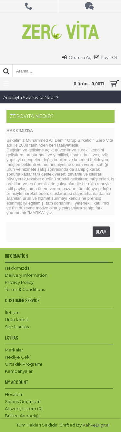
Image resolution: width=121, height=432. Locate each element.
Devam (101, 231)
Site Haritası (17, 326)
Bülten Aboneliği (22, 415)
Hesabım (14, 394)
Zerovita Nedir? (42, 97)
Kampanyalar (19, 371)
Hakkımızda (17, 268)
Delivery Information (26, 275)
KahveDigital (96, 424)
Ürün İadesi (16, 319)
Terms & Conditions (25, 289)
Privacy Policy (19, 282)
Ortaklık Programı (23, 364)
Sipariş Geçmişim (23, 401)
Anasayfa (12, 97)
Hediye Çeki (18, 357)
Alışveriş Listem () (24, 408)
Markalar (14, 349)
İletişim (12, 312)
